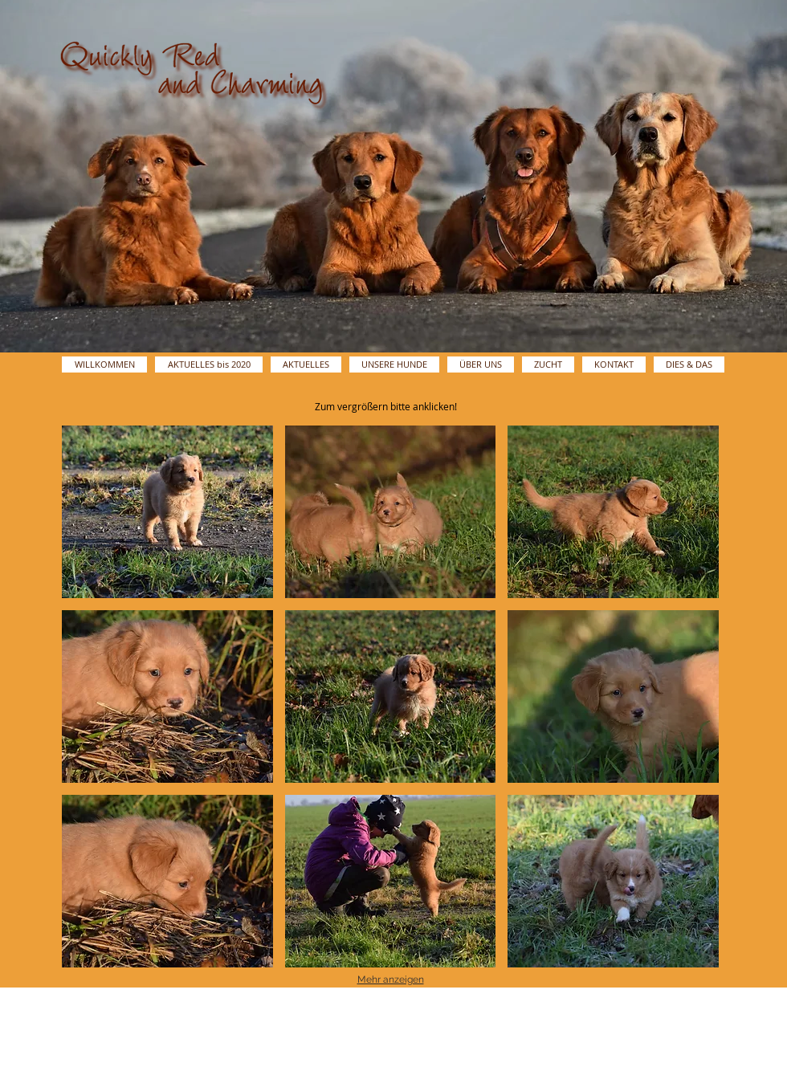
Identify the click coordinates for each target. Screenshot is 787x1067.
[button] (167, 512)
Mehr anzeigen (390, 979)
